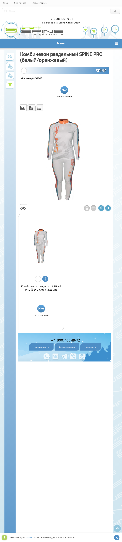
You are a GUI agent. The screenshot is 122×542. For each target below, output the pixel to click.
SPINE (101, 70)
